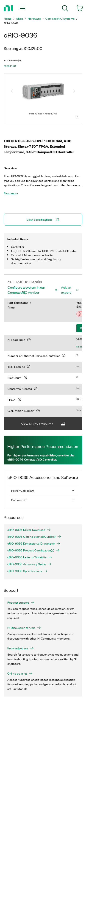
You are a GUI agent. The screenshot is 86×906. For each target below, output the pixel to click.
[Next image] (74, 91)
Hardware (34, 18)
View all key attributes (43, 423)
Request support (20, 602)
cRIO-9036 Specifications (27, 571)
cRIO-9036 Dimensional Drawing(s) (33, 543)
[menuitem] (65, 9)
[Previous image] (12, 91)
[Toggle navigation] (23, 8)
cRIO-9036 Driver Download (29, 530)
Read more (11, 193)
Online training (19, 673)
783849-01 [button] (10, 66)
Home (8, 18)
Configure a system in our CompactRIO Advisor (26, 290)
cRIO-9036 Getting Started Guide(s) (34, 536)
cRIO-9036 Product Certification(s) (33, 550)
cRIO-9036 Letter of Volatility (29, 557)
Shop (19, 18)
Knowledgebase (20, 648)
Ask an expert (66, 290)
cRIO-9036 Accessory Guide (29, 564)
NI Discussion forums (24, 628)
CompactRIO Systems (60, 18)
